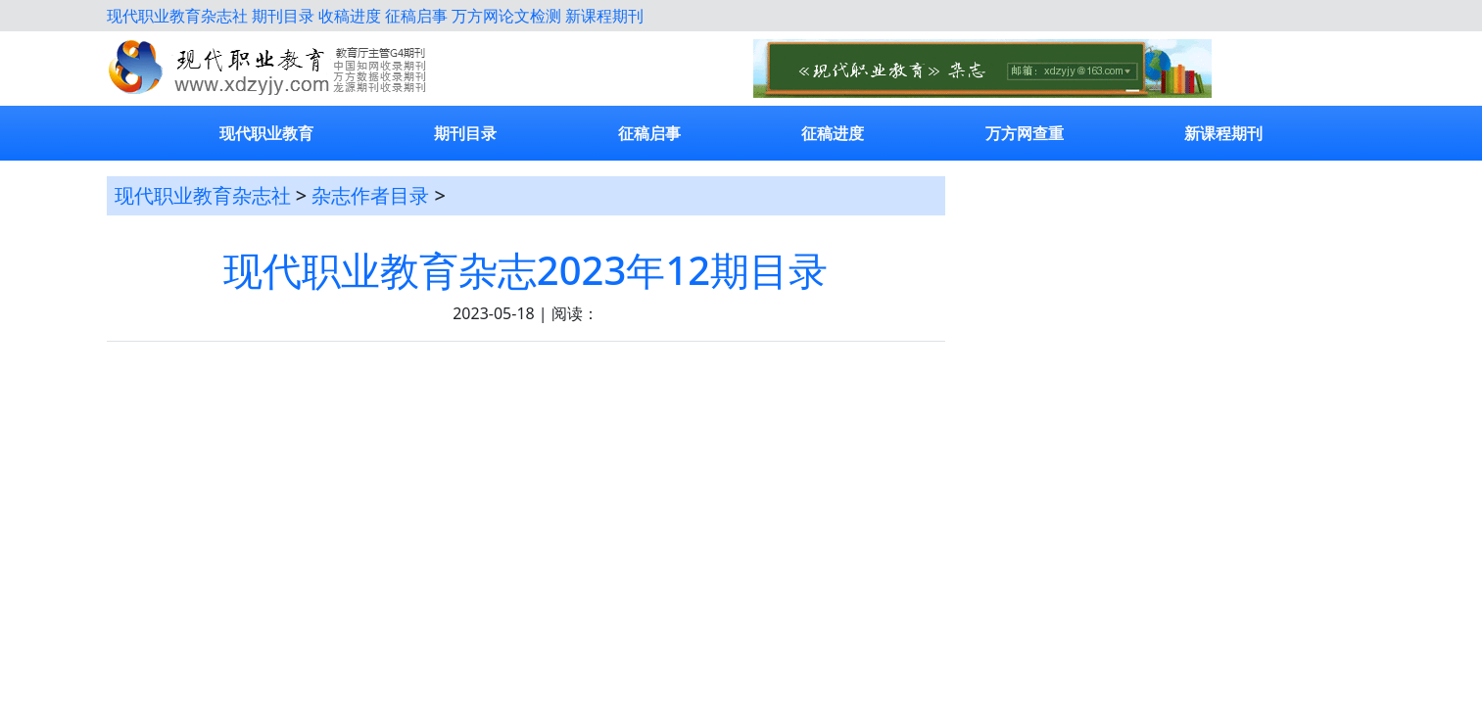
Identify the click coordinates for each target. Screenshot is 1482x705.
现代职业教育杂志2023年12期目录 (525, 270)
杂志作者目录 (370, 195)
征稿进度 (832, 133)
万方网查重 (1024, 133)
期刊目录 (283, 15)
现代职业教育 (266, 133)
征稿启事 (416, 15)
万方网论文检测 (506, 15)
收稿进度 (349, 15)
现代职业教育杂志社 (177, 15)
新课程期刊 (604, 15)
